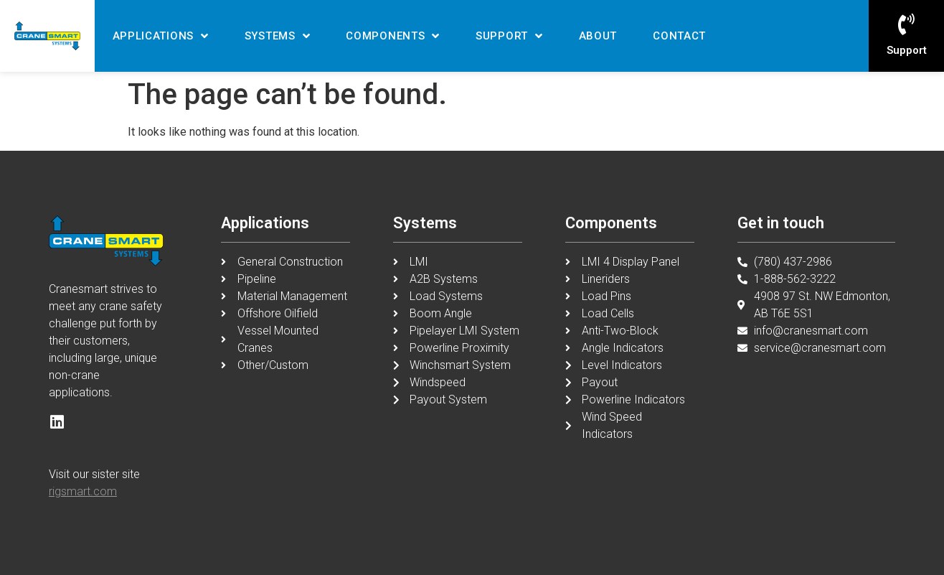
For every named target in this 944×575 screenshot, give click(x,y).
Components (393, 36)
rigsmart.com (83, 491)
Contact (679, 35)
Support (509, 36)
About (598, 35)
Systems (278, 36)
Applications (161, 36)
